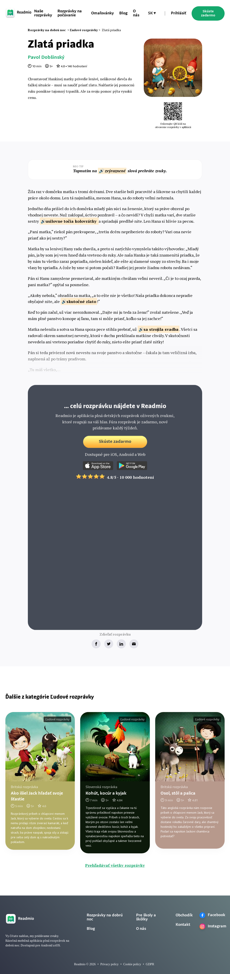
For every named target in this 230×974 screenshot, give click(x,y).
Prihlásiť (178, 13)
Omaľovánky (102, 13)
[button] (152, 13)
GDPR (150, 964)
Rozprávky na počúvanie (70, 13)
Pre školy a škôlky (146, 917)
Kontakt (183, 925)
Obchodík (184, 915)
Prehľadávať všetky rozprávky (115, 865)
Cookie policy (132, 964)
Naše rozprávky (43, 13)
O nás (136, 13)
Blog (123, 13)
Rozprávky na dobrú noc (105, 917)
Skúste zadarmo (208, 13)
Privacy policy (109, 964)
